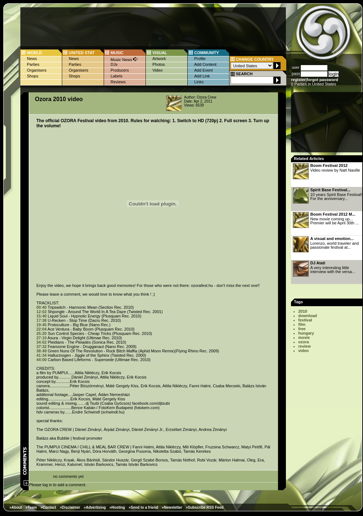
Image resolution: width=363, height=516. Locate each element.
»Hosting (117, 507)
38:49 (41, 351)
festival (305, 320)
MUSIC (117, 53)
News (32, 58)
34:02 (41, 342)
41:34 (41, 355)
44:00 (41, 359)
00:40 (41, 307)
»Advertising (95, 507)
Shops (32, 76)
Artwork (159, 58)
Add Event (203, 70)
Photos (158, 64)
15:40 (41, 316)
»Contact (48, 507)
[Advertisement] (327, 124)
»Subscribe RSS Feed (204, 507)
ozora (303, 342)
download (307, 315)
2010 (302, 311)
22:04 (41, 329)
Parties (33, 64)
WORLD (34, 53)
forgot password (322, 79)
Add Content (205, 64)
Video (157, 70)
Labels (116, 76)
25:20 (41, 333)
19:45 (41, 325)
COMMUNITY (206, 53)
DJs (114, 64)
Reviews (118, 82)
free (302, 329)
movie (304, 337)
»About (15, 507)
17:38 (41, 320)
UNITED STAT (82, 53)
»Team (31, 507)
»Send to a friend (143, 507)
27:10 (41, 338)
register (298, 79)
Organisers (37, 70)
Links (199, 82)
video (303, 350)
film (302, 324)
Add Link (202, 76)
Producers (120, 70)
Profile (200, 58)
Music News (124, 59)
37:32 (41, 346)
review (304, 346)
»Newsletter (172, 507)
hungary (306, 333)
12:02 (41, 311)
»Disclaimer (70, 507)
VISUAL (159, 53)
